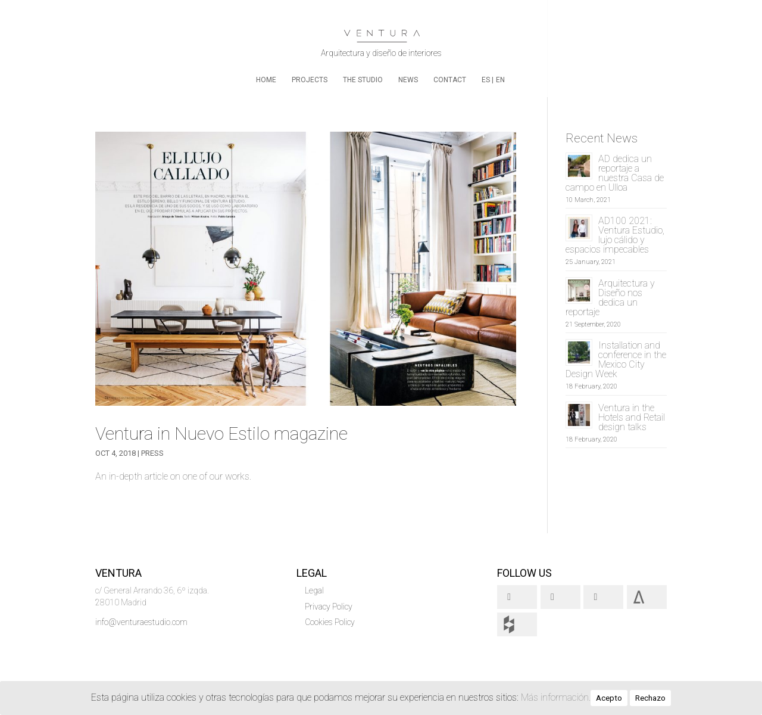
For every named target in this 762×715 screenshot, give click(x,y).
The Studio (363, 80)
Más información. (556, 697)
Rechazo (650, 698)
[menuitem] (488, 86)
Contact (449, 80)
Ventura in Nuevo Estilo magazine (221, 433)
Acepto (609, 698)
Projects (309, 80)
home (266, 80)
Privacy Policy (328, 606)
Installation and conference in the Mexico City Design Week (616, 360)
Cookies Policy (330, 622)
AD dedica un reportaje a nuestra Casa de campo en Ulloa (615, 173)
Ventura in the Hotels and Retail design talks (631, 417)
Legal (314, 590)
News (408, 80)
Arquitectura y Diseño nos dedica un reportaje (610, 298)
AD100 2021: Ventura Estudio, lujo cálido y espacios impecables (615, 235)
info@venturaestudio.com (141, 622)
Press (152, 453)
